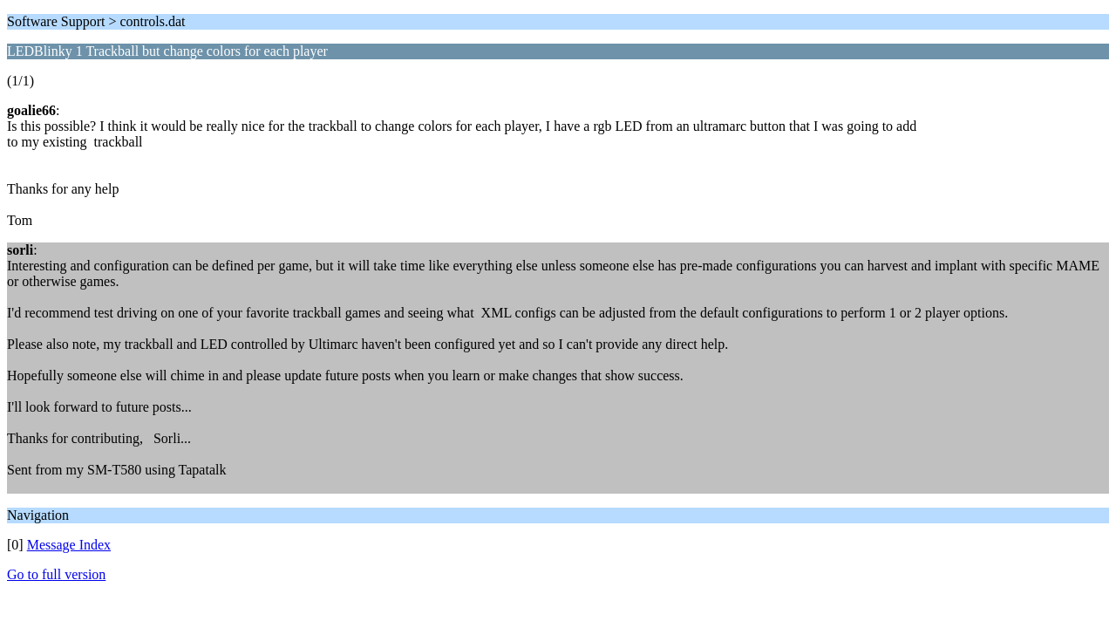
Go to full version (56, 574)
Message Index (69, 544)
